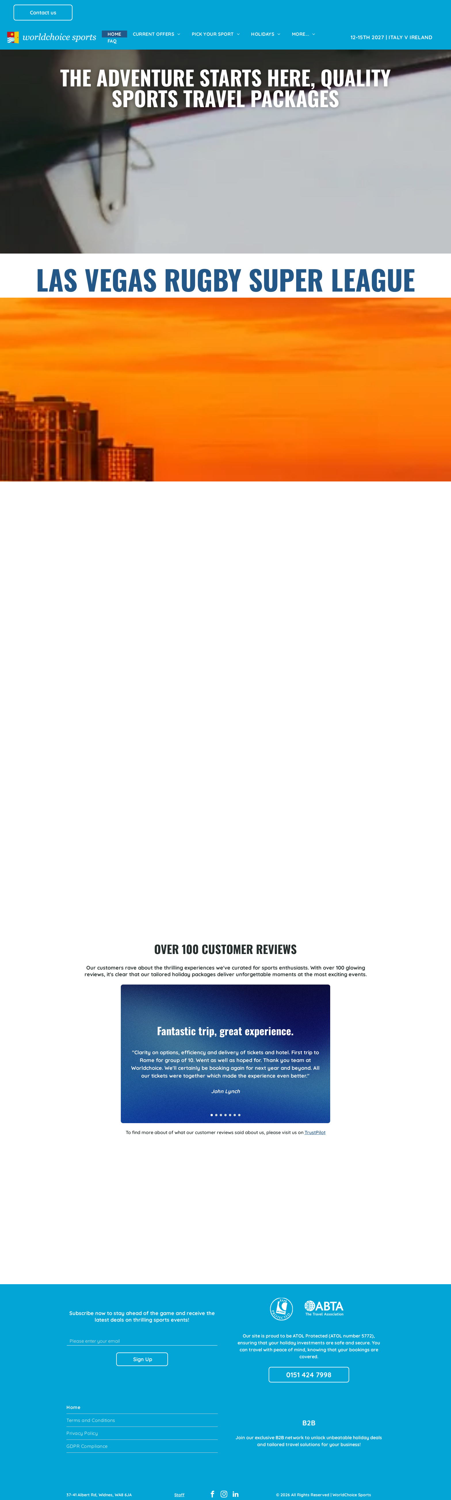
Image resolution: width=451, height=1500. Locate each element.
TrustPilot (315, 1127)
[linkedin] (235, 1489)
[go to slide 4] (225, 1110)
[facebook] (212, 1489)
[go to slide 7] (239, 1110)
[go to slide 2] (216, 1110)
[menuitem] (114, 34)
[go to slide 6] (235, 1110)
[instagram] (224, 1489)
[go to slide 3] (221, 1110)
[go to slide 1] (212, 1110)
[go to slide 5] (230, 1110)
